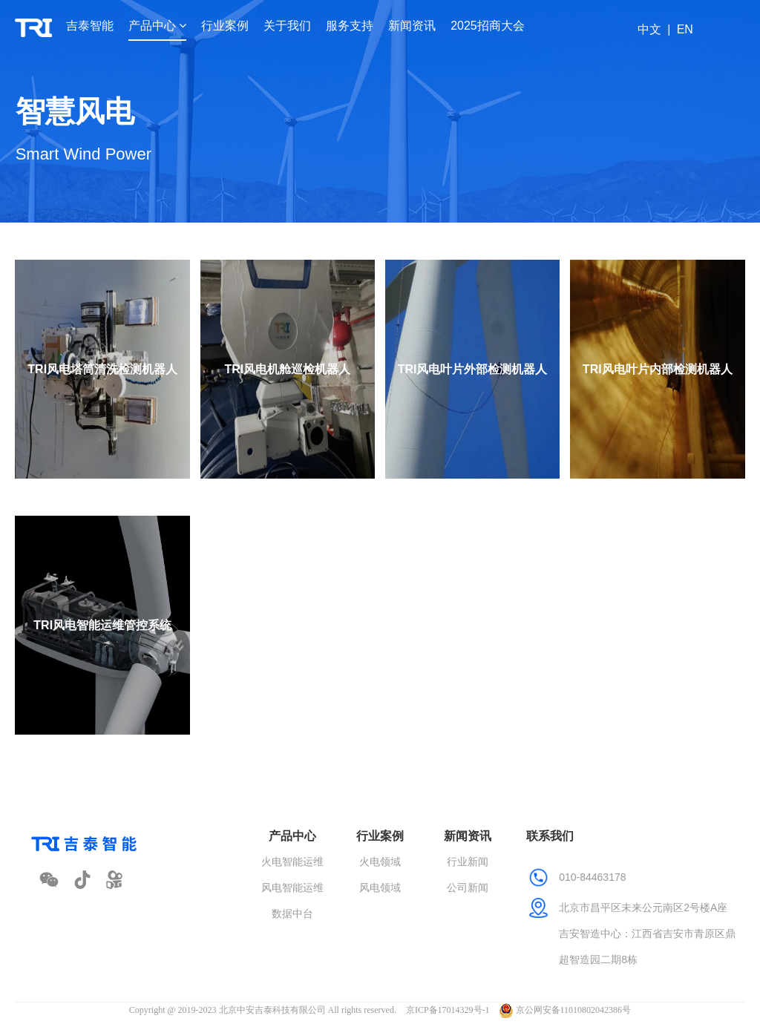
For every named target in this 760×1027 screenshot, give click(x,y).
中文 (649, 29)
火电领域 (380, 861)
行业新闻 (467, 861)
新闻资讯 (412, 25)
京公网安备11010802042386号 (565, 1010)
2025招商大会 (488, 25)
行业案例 (225, 25)
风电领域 (380, 887)
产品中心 (157, 25)
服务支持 (349, 25)
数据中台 (292, 913)
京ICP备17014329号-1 (448, 1010)
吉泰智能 (90, 25)
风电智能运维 (292, 887)
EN (685, 29)
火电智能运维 (292, 861)
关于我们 (287, 25)
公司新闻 (467, 887)
